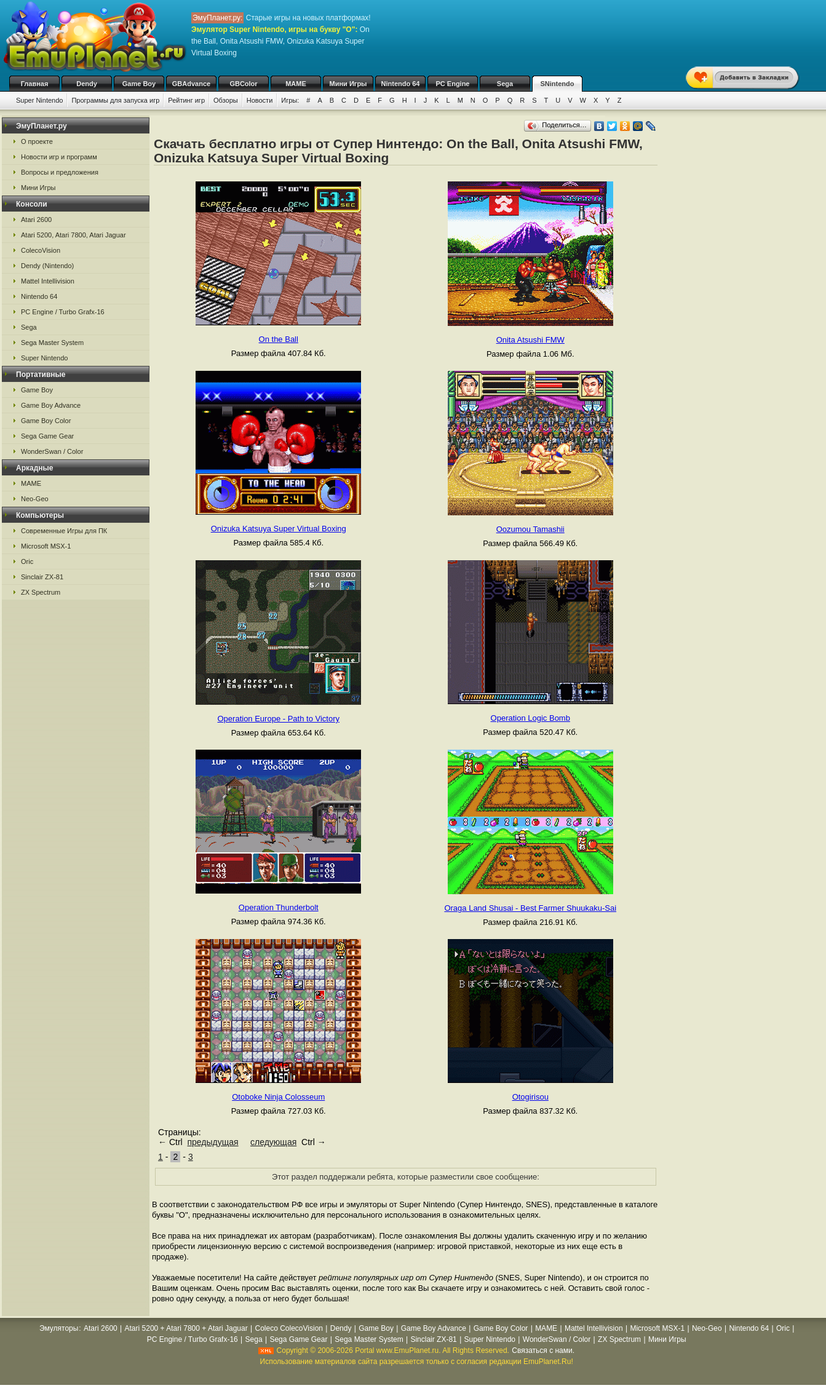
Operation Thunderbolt (279, 907)
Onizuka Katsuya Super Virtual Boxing (278, 528)
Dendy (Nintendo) (47, 265)
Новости (260, 100)
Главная (35, 83)
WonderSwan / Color (52, 451)
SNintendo (557, 83)
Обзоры (225, 100)
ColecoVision (40, 250)
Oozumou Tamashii (530, 529)
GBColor (243, 83)
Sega (505, 83)
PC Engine (452, 83)
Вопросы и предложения (59, 172)
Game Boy (139, 83)
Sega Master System (52, 342)
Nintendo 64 (400, 83)
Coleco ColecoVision (289, 1328)
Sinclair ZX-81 (42, 577)
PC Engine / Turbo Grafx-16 (63, 311)
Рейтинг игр (186, 100)
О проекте (37, 141)
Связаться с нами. (543, 1350)
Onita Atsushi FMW (530, 339)
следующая (273, 1142)
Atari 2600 (36, 219)
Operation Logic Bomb (530, 718)
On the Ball (278, 339)
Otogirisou (530, 1096)
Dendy (86, 83)
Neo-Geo (35, 498)
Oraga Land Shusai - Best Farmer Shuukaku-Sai (530, 908)
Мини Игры (348, 83)
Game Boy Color (46, 420)
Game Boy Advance (51, 405)
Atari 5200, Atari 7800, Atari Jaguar (73, 235)
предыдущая (212, 1142)
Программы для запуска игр (115, 100)
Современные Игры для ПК (64, 530)
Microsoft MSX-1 (46, 546)
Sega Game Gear (47, 436)
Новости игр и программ (59, 157)
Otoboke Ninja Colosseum (278, 1096)
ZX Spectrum (40, 592)
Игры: (290, 100)
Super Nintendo (39, 100)
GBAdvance (191, 83)
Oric (27, 561)
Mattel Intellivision (47, 281)
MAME (295, 83)
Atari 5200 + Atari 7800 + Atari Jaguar (186, 1328)
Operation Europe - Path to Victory (279, 718)
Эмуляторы (58, 1328)
